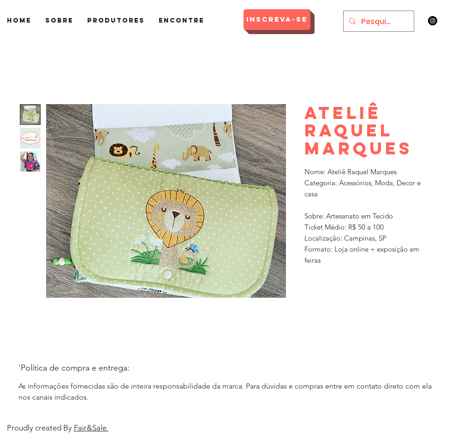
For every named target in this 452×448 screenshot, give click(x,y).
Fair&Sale (91, 427)
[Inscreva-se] (277, 19)
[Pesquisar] (377, 21)
